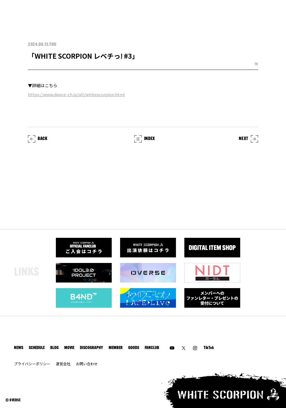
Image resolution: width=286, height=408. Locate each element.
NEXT (248, 139)
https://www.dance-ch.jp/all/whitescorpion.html (76, 94)
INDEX (144, 139)
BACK (37, 139)
